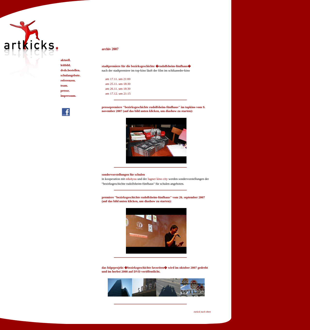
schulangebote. (70, 75)
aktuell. (66, 60)
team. (64, 85)
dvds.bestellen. (70, 70)
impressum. (68, 95)
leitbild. (66, 65)
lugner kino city (158, 179)
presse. (65, 90)
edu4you (131, 179)
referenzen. (68, 80)
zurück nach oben (202, 311)
